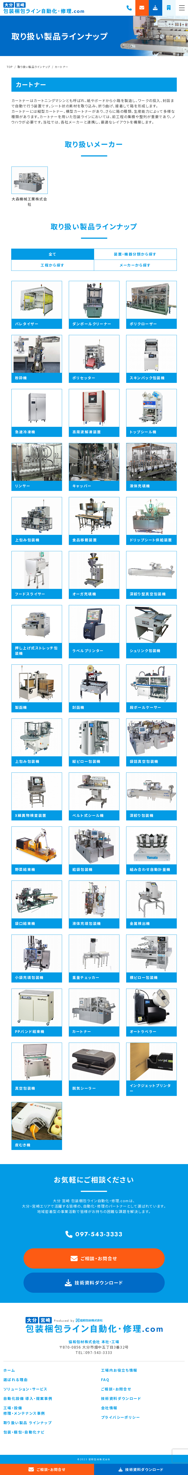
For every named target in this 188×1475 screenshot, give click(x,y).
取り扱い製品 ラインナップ (27, 1422)
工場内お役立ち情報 (119, 1370)
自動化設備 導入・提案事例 (27, 1398)
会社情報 (109, 1407)
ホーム (9, 1370)
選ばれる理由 (15, 1379)
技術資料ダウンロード (121, 1398)
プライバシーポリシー (120, 1417)
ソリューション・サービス (25, 1389)
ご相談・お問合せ (94, 1258)
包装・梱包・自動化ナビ (24, 1432)
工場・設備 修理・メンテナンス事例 (24, 1410)
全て (52, 254)
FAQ (105, 1379)
